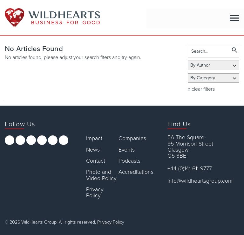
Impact (94, 138)
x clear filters (201, 89)
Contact (95, 161)
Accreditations (135, 172)
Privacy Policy (94, 192)
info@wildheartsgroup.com (200, 181)
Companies (132, 138)
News (93, 150)
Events (127, 150)
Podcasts (129, 161)
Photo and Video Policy (101, 175)
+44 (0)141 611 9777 (189, 169)
